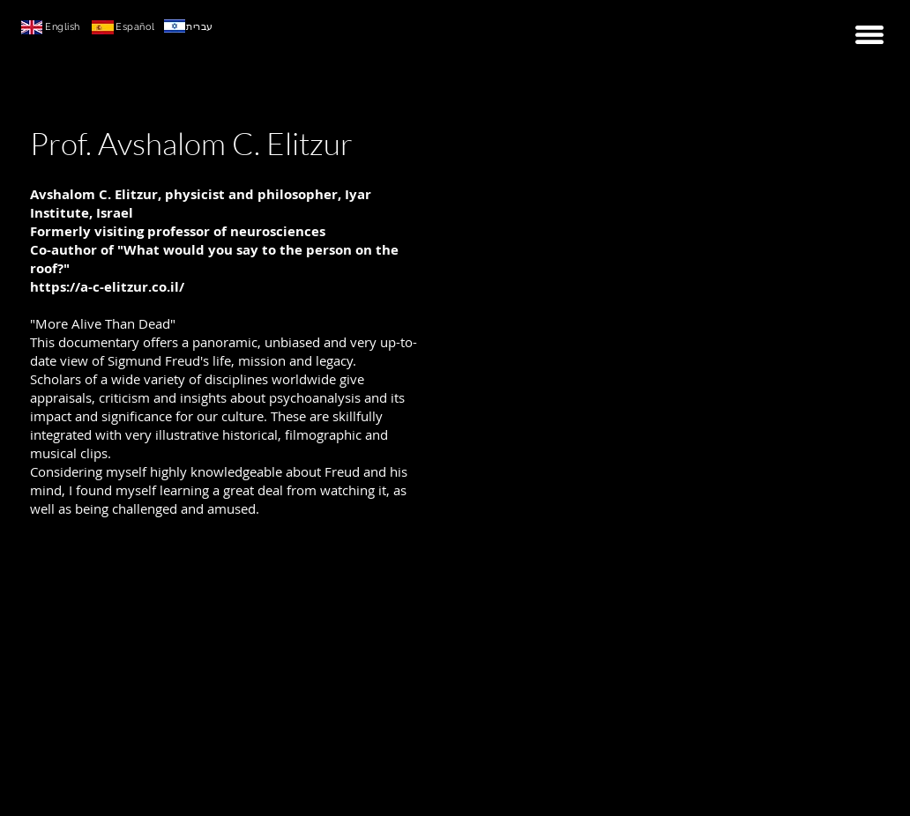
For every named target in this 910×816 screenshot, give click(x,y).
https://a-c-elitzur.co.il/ (107, 287)
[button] (869, 35)
